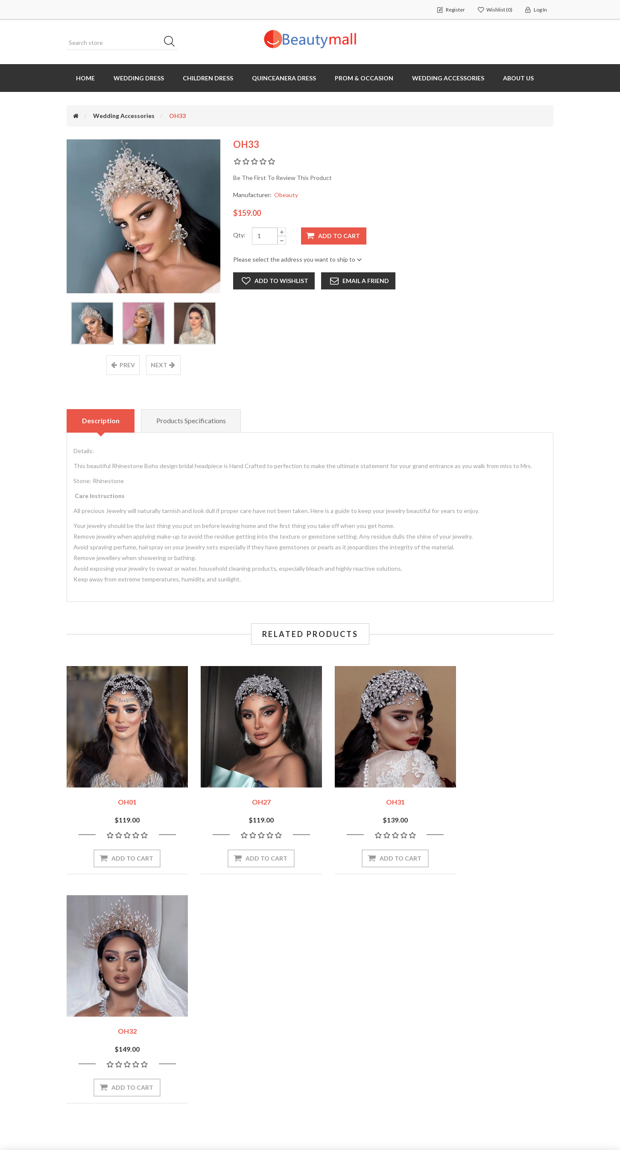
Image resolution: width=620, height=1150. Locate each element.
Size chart (333, 1032)
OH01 (122, 792)
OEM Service (337, 1049)
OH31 (372, 792)
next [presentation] (159, 365)
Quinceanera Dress (284, 78)
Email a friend (365, 280)
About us (518, 78)
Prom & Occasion (364, 78)
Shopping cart (89, 1032)
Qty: (239, 235)
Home (85, 78)
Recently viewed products (231, 998)
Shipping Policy (465, 1032)
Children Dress (208, 78)
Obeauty (286, 194)
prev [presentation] (127, 365)
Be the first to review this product (282, 177)
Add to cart (339, 235)
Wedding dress (139, 78)
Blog (325, 1066)
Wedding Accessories (448, 78)
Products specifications (191, 420)
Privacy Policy (463, 1049)
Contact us (335, 1083)
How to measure (342, 1015)
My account (86, 998)
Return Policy (463, 1015)
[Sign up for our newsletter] (188, 934)
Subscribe (274, 934)
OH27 (247, 792)
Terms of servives (470, 1066)
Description (101, 420)
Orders (80, 1015)
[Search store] (122, 42)
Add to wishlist (281, 280)
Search (172, 42)
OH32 (497, 792)
